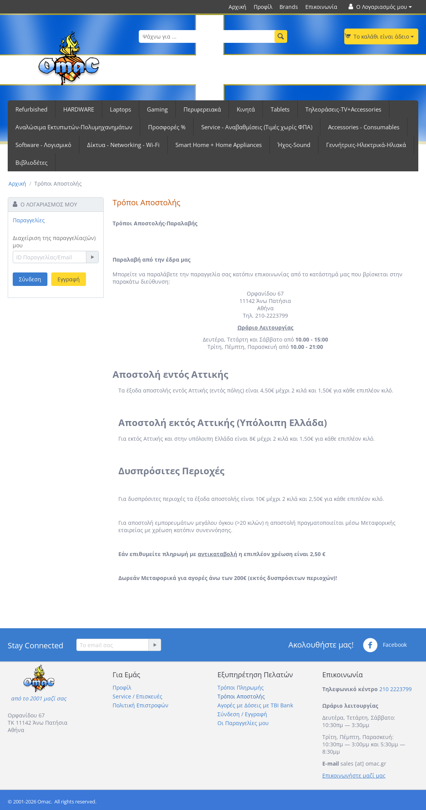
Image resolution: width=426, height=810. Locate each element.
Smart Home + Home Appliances (218, 145)
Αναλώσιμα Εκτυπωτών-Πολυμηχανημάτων (73, 127)
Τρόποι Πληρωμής (240, 687)
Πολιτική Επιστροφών (140, 705)
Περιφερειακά (202, 109)
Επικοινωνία (321, 6)
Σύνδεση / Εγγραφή (242, 714)
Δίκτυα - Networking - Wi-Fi (123, 145)
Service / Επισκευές (137, 696)
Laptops (120, 109)
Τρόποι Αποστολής (241, 696)
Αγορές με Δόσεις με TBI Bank (255, 705)
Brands (289, 6)
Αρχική (237, 6)
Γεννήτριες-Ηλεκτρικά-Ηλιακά (366, 145)
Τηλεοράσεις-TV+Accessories (343, 109)
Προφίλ (263, 6)
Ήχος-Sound (294, 145)
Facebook (385, 645)
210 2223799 (395, 689)
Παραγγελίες (29, 220)
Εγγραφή (68, 279)
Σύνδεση (30, 279)
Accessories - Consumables (363, 127)
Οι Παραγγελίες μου (243, 723)
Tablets (280, 109)
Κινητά (246, 109)
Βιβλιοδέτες (31, 162)
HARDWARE (78, 109)
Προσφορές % (166, 127)
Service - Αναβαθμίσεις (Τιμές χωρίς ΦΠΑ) (256, 127)
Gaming (157, 109)
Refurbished (31, 109)
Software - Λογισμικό (43, 145)
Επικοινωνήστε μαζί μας (354, 775)
